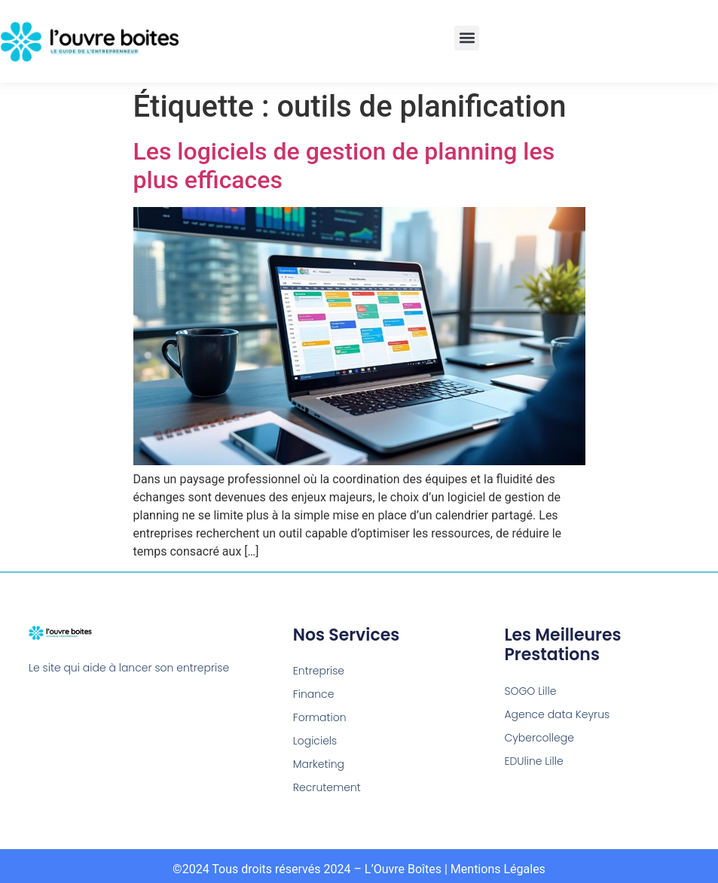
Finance (314, 694)
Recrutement (327, 787)
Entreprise (318, 670)
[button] (466, 38)
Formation (320, 717)
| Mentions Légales (495, 869)
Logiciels (315, 740)
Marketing (318, 764)
